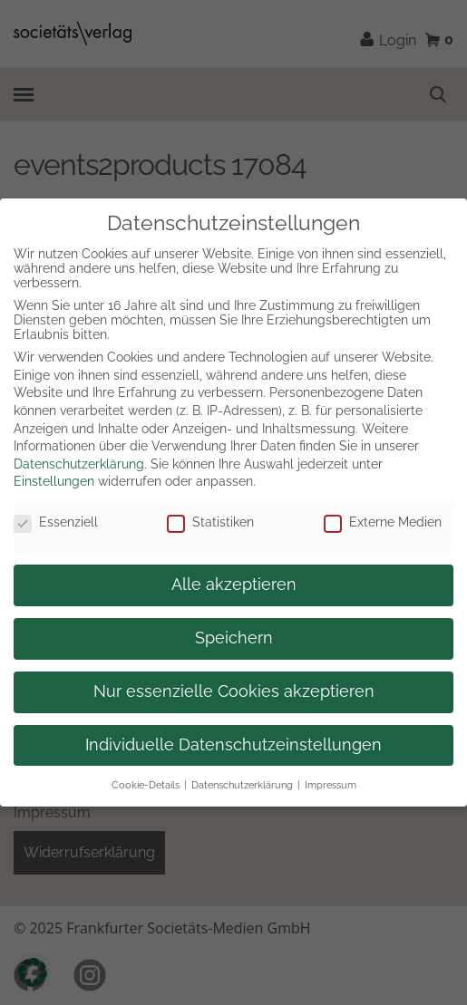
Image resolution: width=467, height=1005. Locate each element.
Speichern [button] (234, 638)
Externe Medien (383, 522)
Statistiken (210, 522)
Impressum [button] (330, 784)
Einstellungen (54, 481)
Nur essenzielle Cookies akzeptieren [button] (234, 691)
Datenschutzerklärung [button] (242, 784)
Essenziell (56, 522)
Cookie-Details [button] (146, 784)
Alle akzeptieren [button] (234, 584)
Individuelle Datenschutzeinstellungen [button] (233, 745)
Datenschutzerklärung (79, 464)
